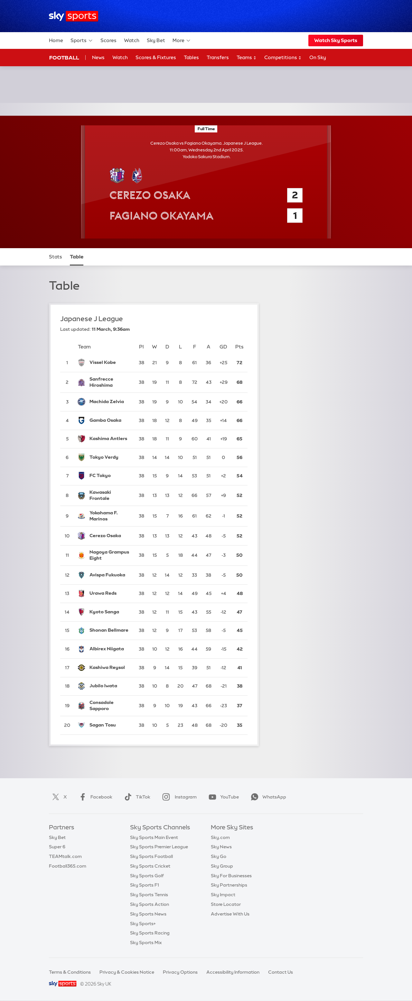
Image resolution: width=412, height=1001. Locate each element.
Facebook (94, 797)
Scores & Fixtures (156, 57)
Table (76, 256)
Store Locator (226, 904)
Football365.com (67, 866)
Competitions (283, 57)
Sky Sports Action (149, 904)
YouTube (222, 797)
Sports (81, 40)
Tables (191, 57)
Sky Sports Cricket (150, 866)
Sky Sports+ (143, 923)
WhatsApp (267, 797)
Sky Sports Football (151, 856)
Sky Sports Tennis (149, 894)
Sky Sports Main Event (154, 837)
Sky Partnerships (229, 885)
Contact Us (280, 972)
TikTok (136, 797)
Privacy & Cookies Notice (126, 972)
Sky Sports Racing (150, 933)
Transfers (218, 57)
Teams (247, 57)
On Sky (317, 57)
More (182, 40)
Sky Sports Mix (146, 942)
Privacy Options (180, 972)
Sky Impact (223, 894)
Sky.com (220, 837)
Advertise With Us (230, 914)
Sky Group (222, 866)
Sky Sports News (148, 914)
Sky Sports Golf (147, 875)
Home (56, 40)
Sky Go (218, 856)
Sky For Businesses (231, 875)
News (98, 57)
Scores (108, 40)
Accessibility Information (232, 972)
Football (64, 57)
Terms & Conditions (70, 972)
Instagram (178, 797)
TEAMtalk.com (65, 856)
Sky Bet (156, 40)
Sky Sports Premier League (159, 846)
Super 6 (57, 846)
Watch (131, 40)
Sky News (221, 846)
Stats (55, 256)
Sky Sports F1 (144, 885)
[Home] (73, 16)
